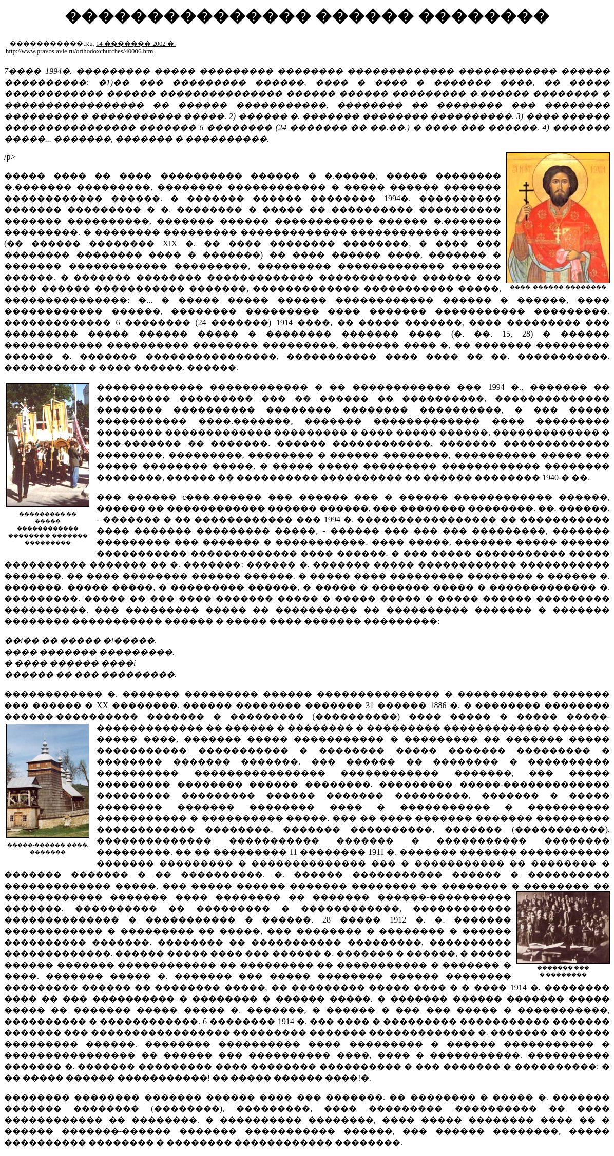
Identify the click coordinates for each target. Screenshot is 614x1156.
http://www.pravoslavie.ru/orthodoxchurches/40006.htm (79, 51)
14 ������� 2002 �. (136, 43)
